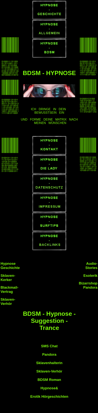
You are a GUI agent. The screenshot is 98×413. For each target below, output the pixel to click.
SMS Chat (49, 346)
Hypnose (48, 388)
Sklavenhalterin (49, 363)
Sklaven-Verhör (49, 371)
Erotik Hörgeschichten (49, 396)
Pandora (49, 354)
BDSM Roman (49, 380)
